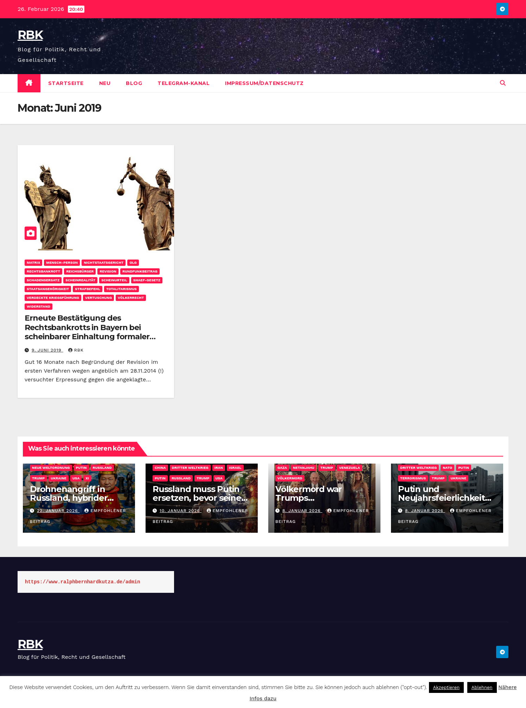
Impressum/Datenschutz (264, 83)
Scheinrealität (80, 280)
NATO (447, 468)
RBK (30, 34)
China (160, 468)
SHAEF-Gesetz (146, 280)
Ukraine (58, 478)
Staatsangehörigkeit (48, 289)
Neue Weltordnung (51, 468)
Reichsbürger (80, 271)
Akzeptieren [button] (446, 687)
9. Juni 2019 (47, 350)
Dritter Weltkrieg (190, 468)
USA (75, 478)
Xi (87, 478)
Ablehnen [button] (482, 687)
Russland (102, 468)
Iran (218, 468)
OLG (132, 262)
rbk (76, 350)
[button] (503, 83)
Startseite (66, 83)
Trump (38, 478)
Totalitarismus (121, 289)
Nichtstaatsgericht (103, 262)
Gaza (282, 468)
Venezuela (349, 468)
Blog (134, 83)
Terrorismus (413, 478)
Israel (235, 468)
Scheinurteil (114, 280)
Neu (105, 83)
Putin (81, 468)
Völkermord (289, 478)
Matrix (33, 262)
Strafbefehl (87, 289)
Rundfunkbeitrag (140, 271)
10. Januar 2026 (181, 510)
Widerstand (38, 306)
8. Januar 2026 (302, 510)
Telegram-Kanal (184, 83)
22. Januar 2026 (58, 510)
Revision (108, 271)
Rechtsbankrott (43, 271)
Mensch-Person (62, 262)
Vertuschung (98, 298)
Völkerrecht (131, 298)
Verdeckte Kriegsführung (53, 298)
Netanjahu (303, 468)
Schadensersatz (43, 280)
